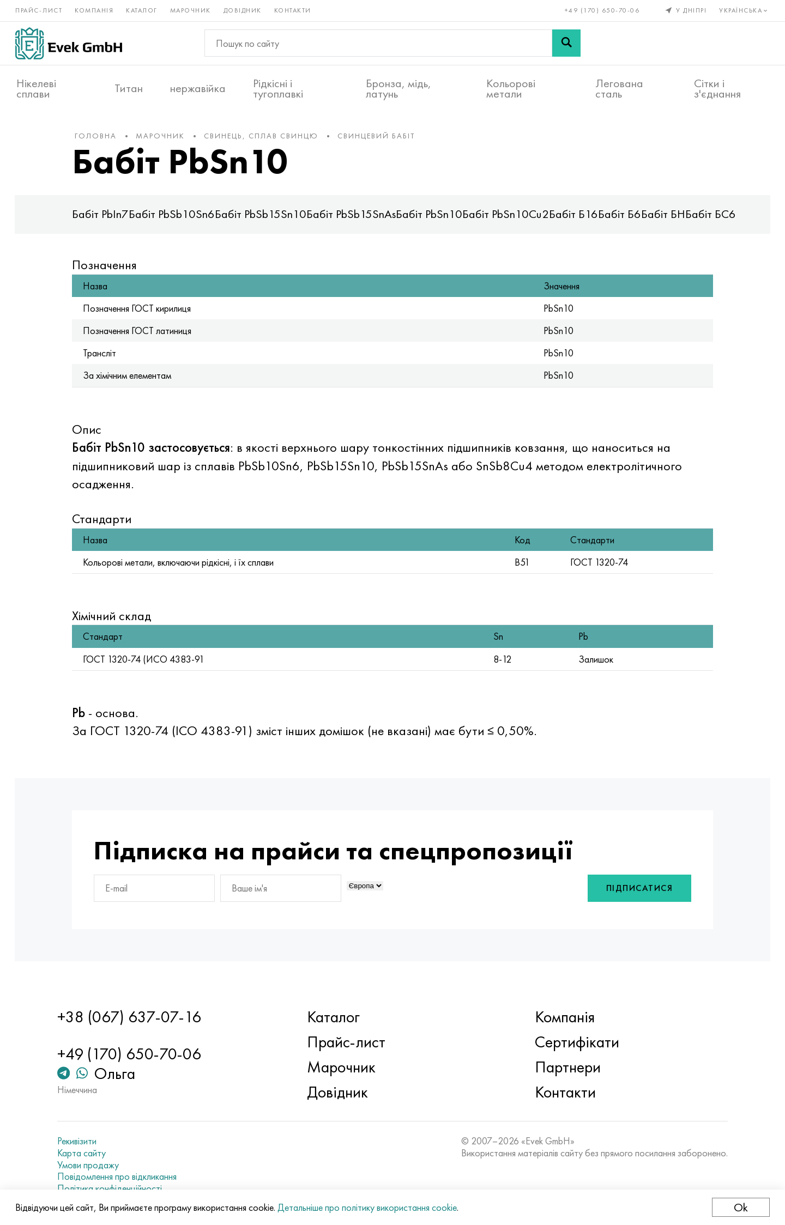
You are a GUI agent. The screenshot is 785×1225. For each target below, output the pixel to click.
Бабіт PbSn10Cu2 (513, 220)
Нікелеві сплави (36, 88)
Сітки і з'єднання (717, 88)
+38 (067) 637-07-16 (136, 1017)
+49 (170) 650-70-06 (601, 9)
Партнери (566, 1067)
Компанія (95, 9)
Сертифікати (575, 1042)
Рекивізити (83, 1141)
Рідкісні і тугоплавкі (278, 88)
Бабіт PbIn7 (108, 220)
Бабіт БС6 (718, 220)
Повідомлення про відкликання (123, 1176)
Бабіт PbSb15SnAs (359, 220)
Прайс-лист (39, 9)
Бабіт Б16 (581, 220)
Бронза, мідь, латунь (398, 88)
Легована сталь (619, 88)
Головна (104, 141)
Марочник (191, 9)
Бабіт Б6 (627, 220)
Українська (743, 9)
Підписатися (631, 894)
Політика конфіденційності (116, 1188)
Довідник (244, 9)
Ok (740, 1207)
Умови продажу (94, 1165)
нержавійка (198, 87)
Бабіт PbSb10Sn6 (180, 220)
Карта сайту (88, 1153)
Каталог (143, 9)
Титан (128, 87)
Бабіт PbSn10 (437, 220)
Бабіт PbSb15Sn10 (269, 220)
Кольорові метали (510, 88)
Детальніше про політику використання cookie (368, 1207)
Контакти (293, 9)
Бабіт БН (671, 220)
